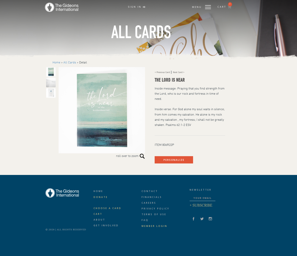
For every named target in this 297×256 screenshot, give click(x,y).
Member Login (154, 226)
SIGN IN (137, 6)
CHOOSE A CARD (107, 208)
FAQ (145, 220)
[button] (198, 6)
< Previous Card (162, 72)
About (99, 219)
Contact (150, 191)
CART (224, 6)
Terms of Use (154, 214)
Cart (98, 214)
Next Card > (178, 72)
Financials (152, 197)
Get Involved (106, 225)
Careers (149, 202)
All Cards (69, 62)
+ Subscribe (201, 205)
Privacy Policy (155, 208)
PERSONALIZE (173, 160)
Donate (101, 197)
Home (56, 62)
